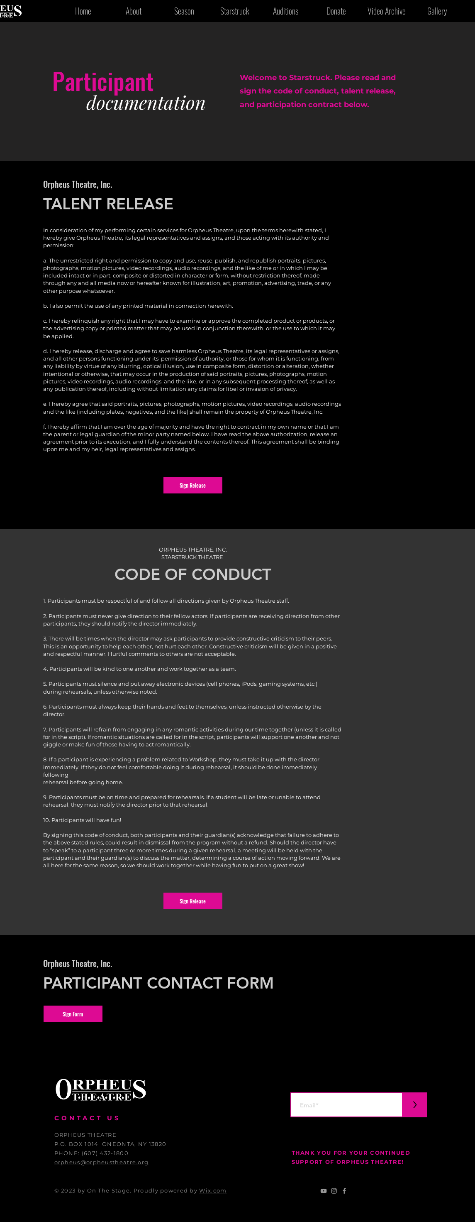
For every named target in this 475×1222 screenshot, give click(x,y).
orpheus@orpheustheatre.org (101, 1162)
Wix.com (213, 1190)
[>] (414, 1104)
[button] (192, 485)
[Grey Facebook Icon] (344, 1191)
